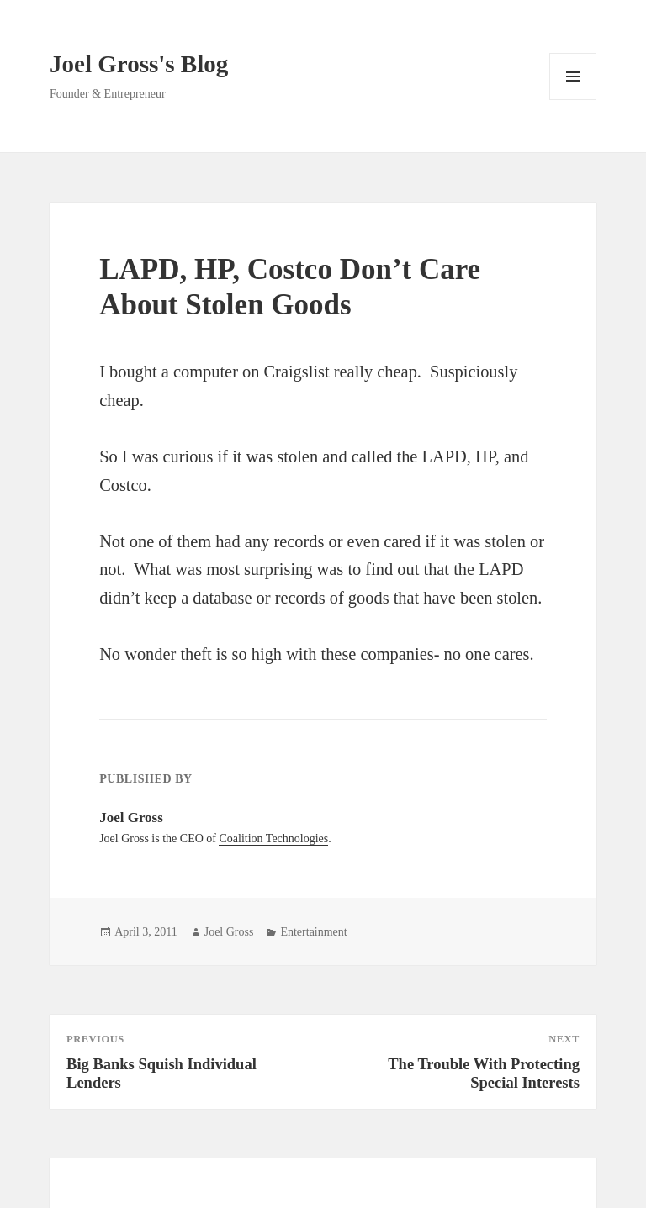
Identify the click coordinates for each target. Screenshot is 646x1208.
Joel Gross (229, 932)
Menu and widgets (573, 99)
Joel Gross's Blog (139, 63)
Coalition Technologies (273, 838)
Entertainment (313, 932)
